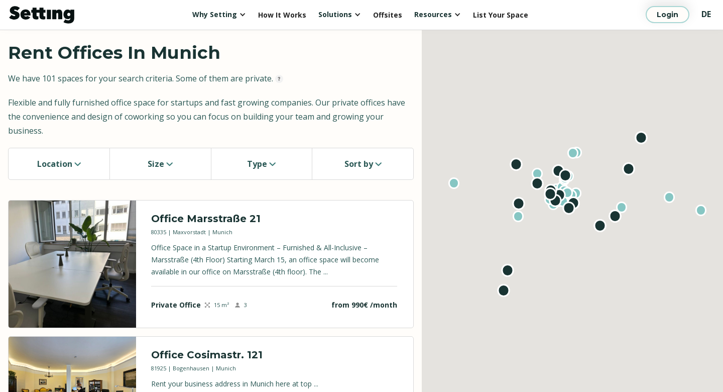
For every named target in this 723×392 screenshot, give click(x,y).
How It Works (282, 15)
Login (667, 14)
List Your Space (500, 15)
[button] (219, 15)
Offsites (387, 15)
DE (706, 14)
